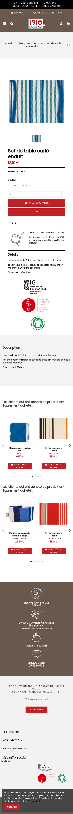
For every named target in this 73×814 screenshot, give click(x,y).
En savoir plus (35, 801)
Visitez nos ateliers (27, 3)
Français (20, 12)
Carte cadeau (51, 6)
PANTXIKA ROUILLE (53, 538)
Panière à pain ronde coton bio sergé (19, 534)
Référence (13, 171)
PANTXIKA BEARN (19, 538)
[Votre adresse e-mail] (36, 699)
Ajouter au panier (36, 202)
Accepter (12, 807)
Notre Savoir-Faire (25, 6)
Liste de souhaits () (47, 12)
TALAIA (19, 453)
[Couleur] (19, 185)
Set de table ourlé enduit (53, 449)
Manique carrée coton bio (20, 449)
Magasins (49, 3)
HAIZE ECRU (54, 453)
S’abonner (36, 709)
